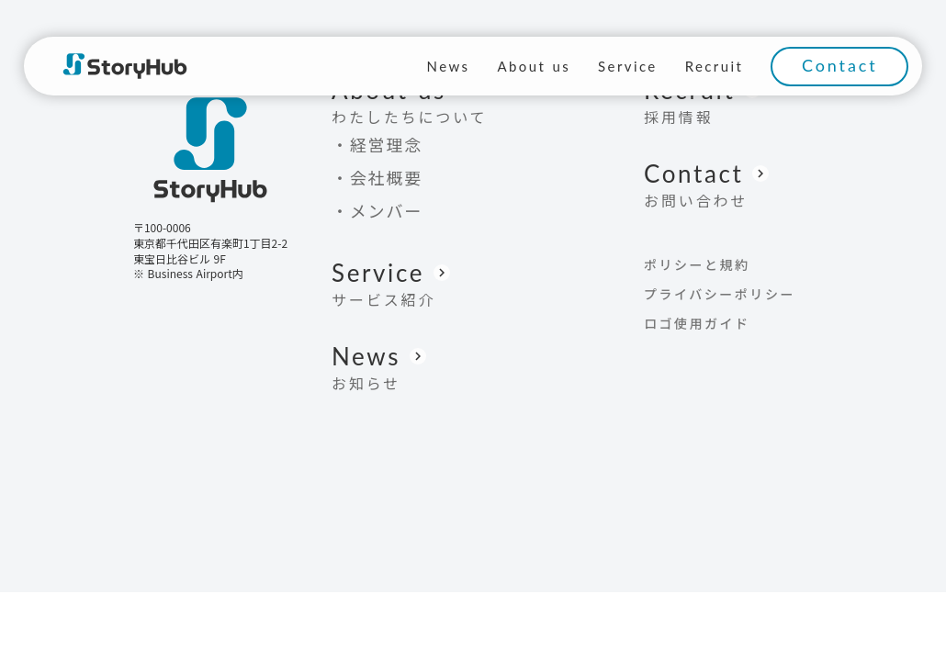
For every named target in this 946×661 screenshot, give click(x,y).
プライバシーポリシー (719, 294)
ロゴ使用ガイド (697, 323)
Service (628, 66)
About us (533, 66)
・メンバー (377, 210)
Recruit (714, 66)
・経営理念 (377, 144)
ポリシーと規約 (697, 264)
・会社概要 (377, 177)
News (448, 66)
